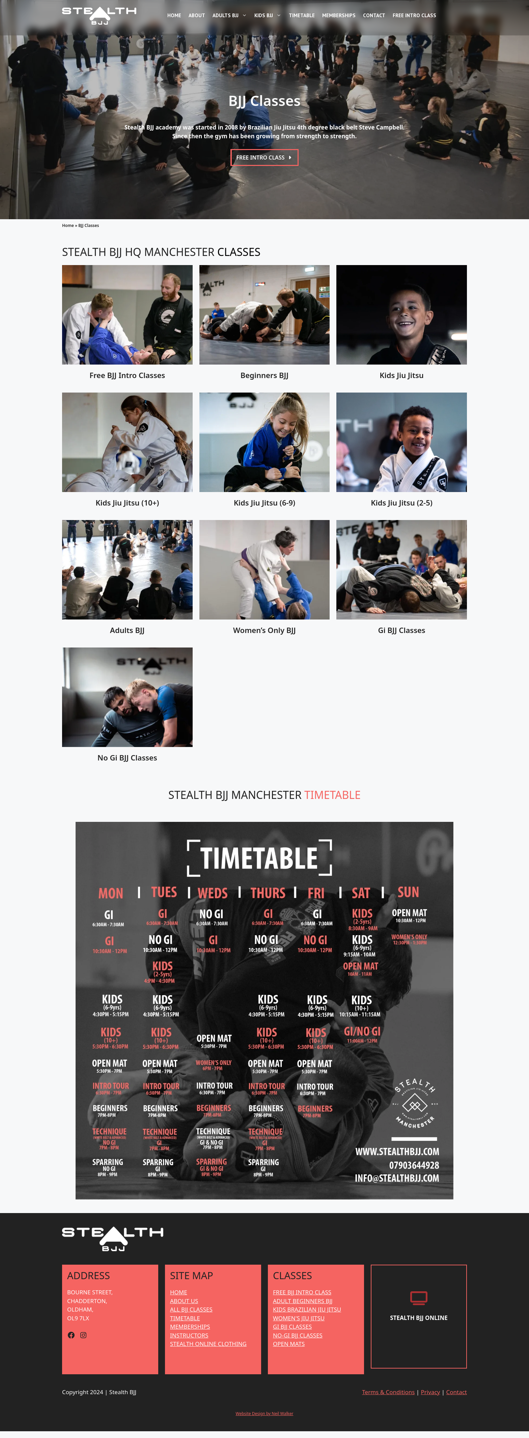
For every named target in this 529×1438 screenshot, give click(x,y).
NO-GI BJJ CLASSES (298, 1342)
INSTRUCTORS (189, 1342)
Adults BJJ (231, 15)
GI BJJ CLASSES (292, 1334)
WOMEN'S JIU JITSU (299, 1325)
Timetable (302, 15)
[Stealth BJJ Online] (418, 1326)
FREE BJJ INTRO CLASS (302, 1299)
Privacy (430, 1399)
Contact (374, 15)
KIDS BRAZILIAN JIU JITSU (307, 1316)
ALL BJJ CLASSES (191, 1316)
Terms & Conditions (388, 1399)
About (197, 15)
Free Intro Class (414, 15)
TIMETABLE (185, 1325)
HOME (178, 1299)
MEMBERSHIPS (190, 1334)
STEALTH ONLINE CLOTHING (208, 1351)
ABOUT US (184, 1308)
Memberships (339, 15)
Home (174, 15)
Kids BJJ (268, 15)
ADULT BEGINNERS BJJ (303, 1308)
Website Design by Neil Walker (265, 1420)
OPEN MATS (289, 1351)
